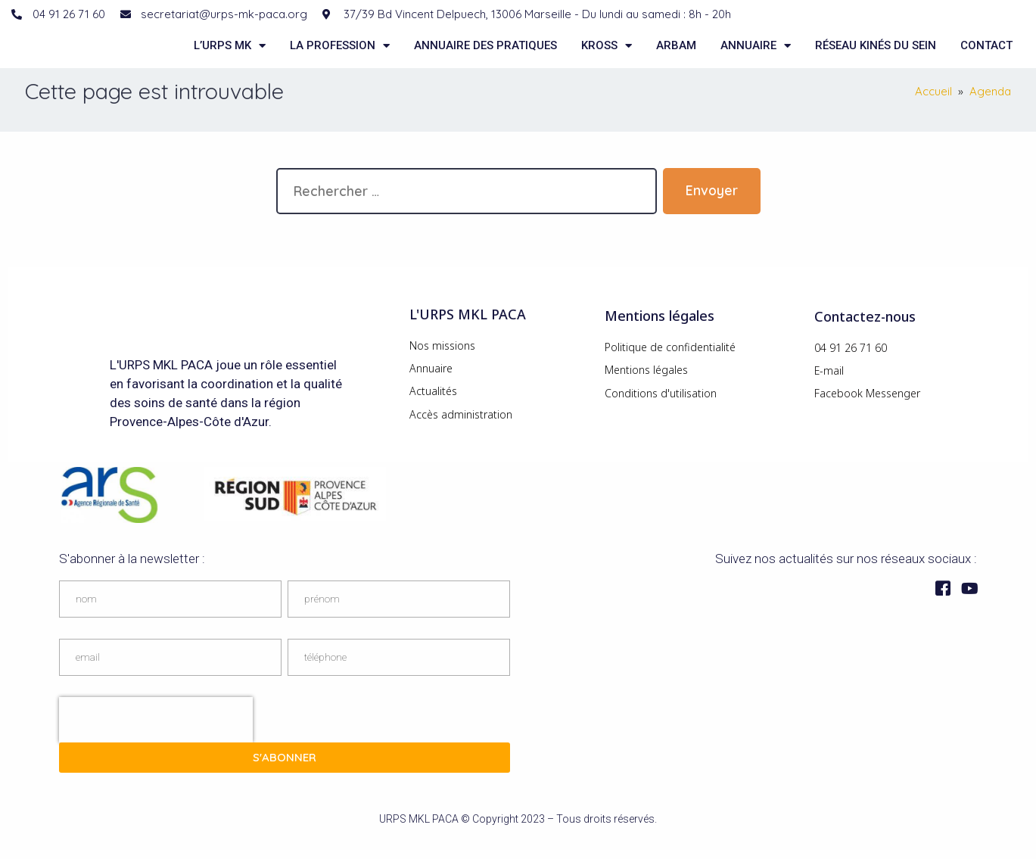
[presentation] (156, 739)
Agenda (990, 111)
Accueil (933, 111)
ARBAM (676, 55)
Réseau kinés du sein (875, 55)
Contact (986, 55)
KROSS (606, 55)
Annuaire (755, 55)
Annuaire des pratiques (485, 55)
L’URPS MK (230, 55)
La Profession (340, 55)
